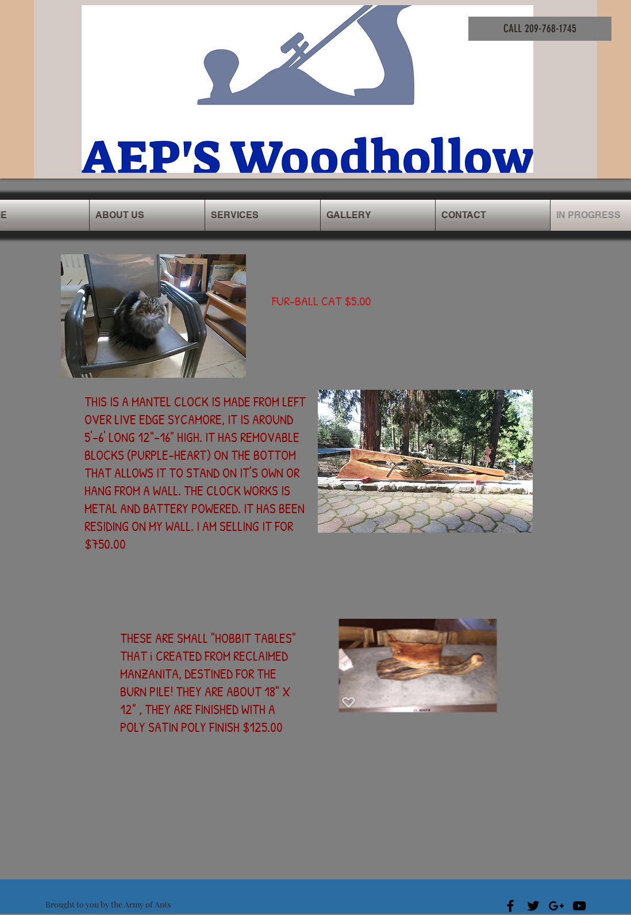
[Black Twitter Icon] (533, 906)
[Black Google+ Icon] (556, 906)
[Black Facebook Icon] (510, 906)
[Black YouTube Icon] (579, 906)
